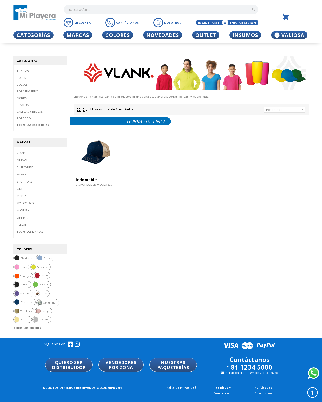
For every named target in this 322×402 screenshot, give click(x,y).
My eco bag (25, 203)
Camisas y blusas (30, 111)
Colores (117, 35)
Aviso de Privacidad (181, 387)
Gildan (22, 160)
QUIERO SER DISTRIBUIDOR (69, 364)
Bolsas (22, 84)
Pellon (22, 225)
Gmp (20, 189)
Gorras (23, 98)
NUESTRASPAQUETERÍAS (173, 364)
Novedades (162, 35)
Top (312, 392)
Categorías (33, 35)
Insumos (245, 35)
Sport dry (24, 181)
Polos (21, 78)
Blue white (25, 167)
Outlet (205, 35)
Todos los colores (27, 327)
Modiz (21, 196)
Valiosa (289, 35)
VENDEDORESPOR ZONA (121, 364)
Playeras (24, 105)
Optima (22, 217)
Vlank (21, 153)
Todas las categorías (33, 125)
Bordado (24, 118)
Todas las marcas (30, 231)
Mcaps (22, 174)
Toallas (23, 71)
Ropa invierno (27, 91)
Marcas (78, 35)
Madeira (23, 210)
